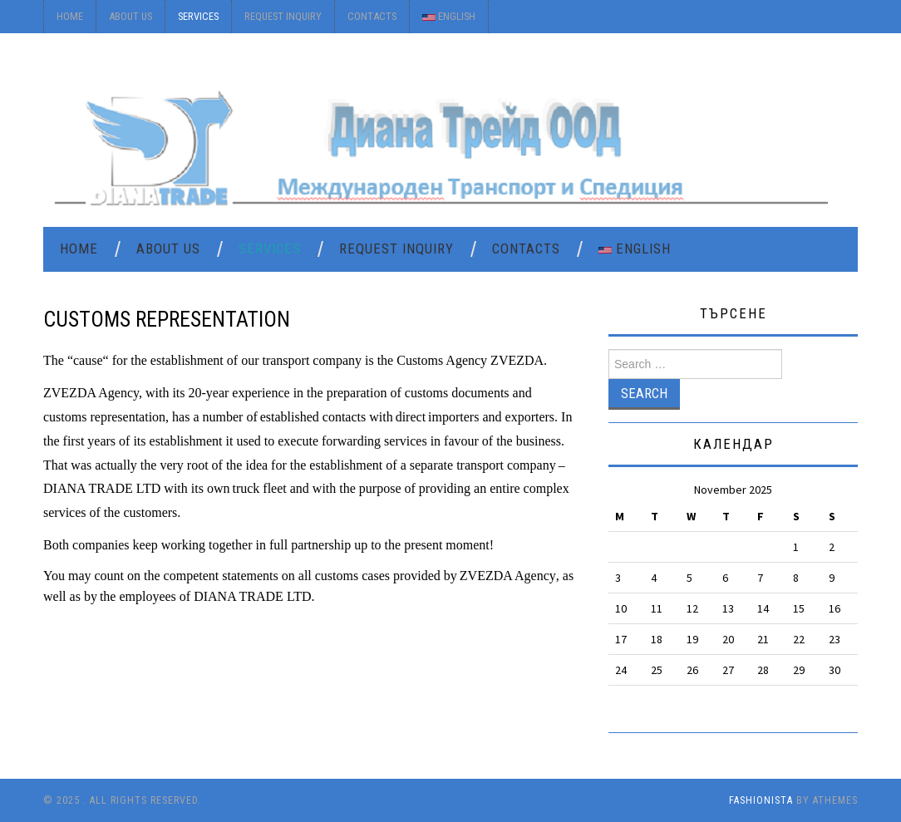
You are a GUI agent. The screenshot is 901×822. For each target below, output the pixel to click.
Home (70, 16)
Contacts (371, 16)
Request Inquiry (283, 16)
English (448, 16)
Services (198, 16)
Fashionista (761, 800)
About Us (130, 16)
